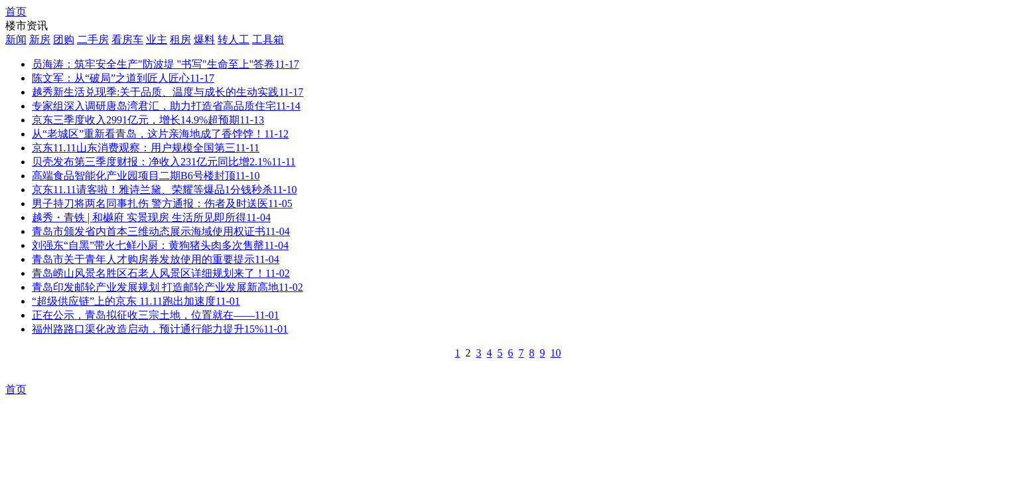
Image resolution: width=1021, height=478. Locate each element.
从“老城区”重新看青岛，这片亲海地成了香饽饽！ (160, 133)
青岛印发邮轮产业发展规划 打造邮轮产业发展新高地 (167, 287)
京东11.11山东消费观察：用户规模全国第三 (145, 147)
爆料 (204, 39)
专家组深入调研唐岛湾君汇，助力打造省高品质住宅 (166, 106)
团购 (63, 39)
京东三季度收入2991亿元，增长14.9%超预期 (148, 119)
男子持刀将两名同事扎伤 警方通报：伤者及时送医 (162, 203)
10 (556, 352)
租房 (180, 39)
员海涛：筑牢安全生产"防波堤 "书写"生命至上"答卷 (165, 64)
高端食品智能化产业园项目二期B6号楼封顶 (145, 175)
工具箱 (268, 39)
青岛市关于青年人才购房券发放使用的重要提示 (155, 259)
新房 (39, 39)
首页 (16, 11)
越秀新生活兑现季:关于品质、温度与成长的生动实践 (167, 92)
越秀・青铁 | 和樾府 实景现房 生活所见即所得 (151, 217)
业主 (156, 39)
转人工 (233, 39)
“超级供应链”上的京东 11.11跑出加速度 (136, 301)
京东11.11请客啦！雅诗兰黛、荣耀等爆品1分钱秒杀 (164, 189)
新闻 (16, 39)
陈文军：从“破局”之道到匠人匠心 (123, 78)
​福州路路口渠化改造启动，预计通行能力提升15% (160, 329)
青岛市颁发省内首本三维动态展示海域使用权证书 (161, 231)
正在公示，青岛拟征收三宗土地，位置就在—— (155, 315)
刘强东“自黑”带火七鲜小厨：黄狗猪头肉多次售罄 (160, 245)
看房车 (127, 39)
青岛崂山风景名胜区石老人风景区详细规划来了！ (161, 273)
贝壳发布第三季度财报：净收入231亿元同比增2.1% (163, 161)
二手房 (93, 39)
